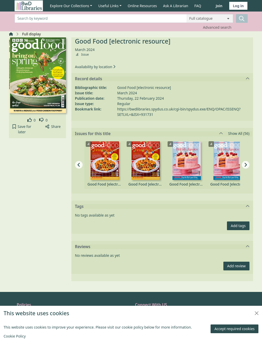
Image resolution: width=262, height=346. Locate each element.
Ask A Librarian (175, 5)
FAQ (197, 5)
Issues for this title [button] (149, 133)
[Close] (256, 313)
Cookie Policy (15, 336)
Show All (238, 133)
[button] (22, 129)
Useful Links (108, 5)
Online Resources (142, 5)
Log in (238, 5)
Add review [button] (236, 265)
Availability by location (95, 66)
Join (219, 5)
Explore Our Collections (69, 5)
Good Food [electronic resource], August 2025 (186, 184)
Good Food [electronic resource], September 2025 (105, 184)
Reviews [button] (162, 247)
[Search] (242, 18)
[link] (31, 120)
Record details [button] (162, 79)
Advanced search (217, 27)
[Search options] (210, 18)
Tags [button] (162, 206)
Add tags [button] (238, 225)
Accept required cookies (234, 328)
